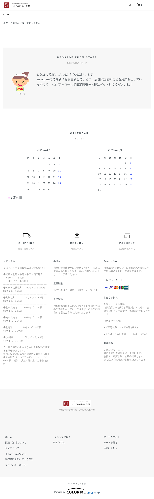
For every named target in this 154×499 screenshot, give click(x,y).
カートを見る (108, 443)
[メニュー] (149, 5)
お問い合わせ (108, 448)
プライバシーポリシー (14, 465)
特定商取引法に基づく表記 (17, 459)
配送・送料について (13, 443)
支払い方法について (13, 454)
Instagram (43, 79)
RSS (54, 443)
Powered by (77, 491)
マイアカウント (110, 437)
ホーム (6, 14)
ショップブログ (60, 437)
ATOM (62, 443)
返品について (10, 448)
